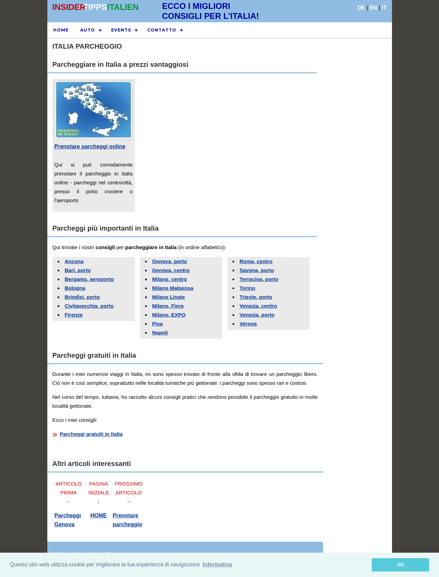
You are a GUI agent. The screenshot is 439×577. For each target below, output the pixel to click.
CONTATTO (161, 30)
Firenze (74, 315)
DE (361, 8)
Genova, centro (171, 270)
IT (384, 8)
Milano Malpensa (172, 288)
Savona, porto (257, 270)
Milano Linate (168, 297)
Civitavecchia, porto (89, 306)
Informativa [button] (217, 564)
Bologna (75, 288)
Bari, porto (78, 270)
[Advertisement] (354, 179)
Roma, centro (256, 261)
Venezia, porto (257, 315)
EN (373, 8)
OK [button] (400, 564)
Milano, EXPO (169, 315)
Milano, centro (169, 279)
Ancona (74, 261)
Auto (87, 30)
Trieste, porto (256, 297)
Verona (248, 324)
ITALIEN (123, 7)
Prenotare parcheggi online (90, 146)
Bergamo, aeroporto (89, 279)
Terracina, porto (259, 279)
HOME (61, 30)
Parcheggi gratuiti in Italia (91, 434)
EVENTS (121, 30)
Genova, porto (169, 261)
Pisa (157, 324)
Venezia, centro (258, 306)
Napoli (160, 332)
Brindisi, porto (82, 297)
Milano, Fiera (168, 306)
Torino (248, 288)
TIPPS (95, 7)
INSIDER (69, 7)
